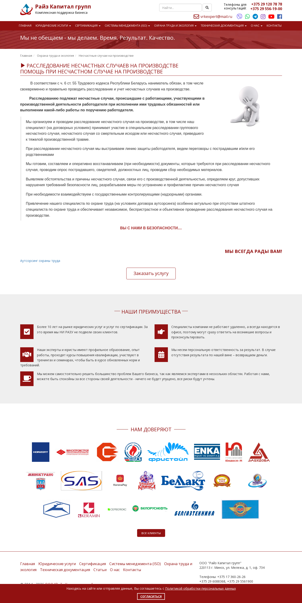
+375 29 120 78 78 (266, 4)
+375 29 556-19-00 (266, 8)
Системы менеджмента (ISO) (127, 26)
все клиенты (151, 533)
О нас (256, 26)
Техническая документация (224, 26)
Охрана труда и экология (175, 26)
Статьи (100, 569)
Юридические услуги (53, 26)
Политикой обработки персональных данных (200, 588)
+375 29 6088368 (212, 581)
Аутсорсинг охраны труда (40, 260)
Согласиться (151, 596)
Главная (25, 26)
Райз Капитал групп (63, 6)
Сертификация (88, 26)
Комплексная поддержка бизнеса (61, 12)
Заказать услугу (151, 273)
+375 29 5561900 (240, 581)
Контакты (274, 26)
